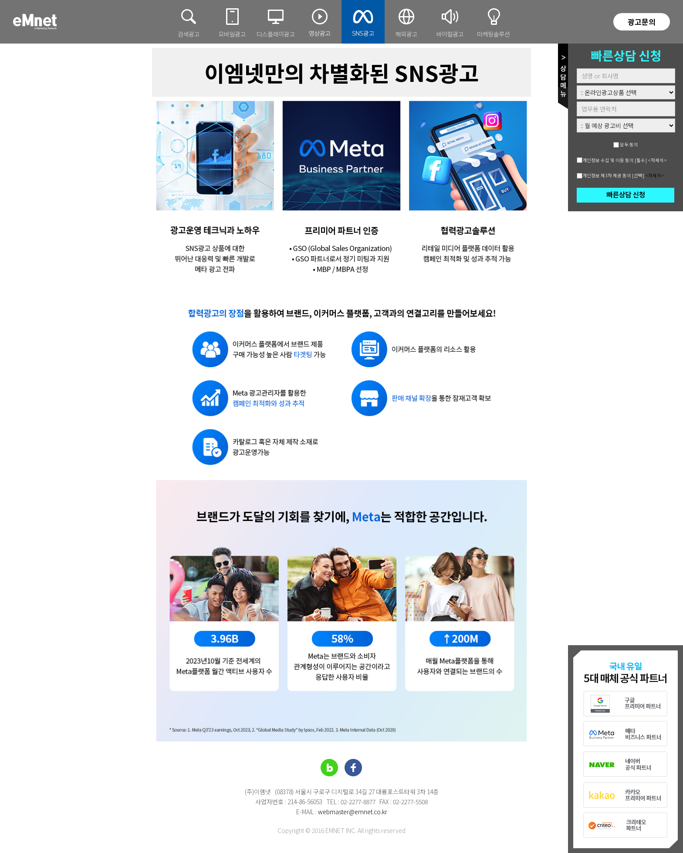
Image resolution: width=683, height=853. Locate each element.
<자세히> (657, 160)
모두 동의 (629, 144)
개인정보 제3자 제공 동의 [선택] (613, 175)
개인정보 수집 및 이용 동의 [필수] (614, 160)
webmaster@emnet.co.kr (352, 811)
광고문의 (642, 21)
